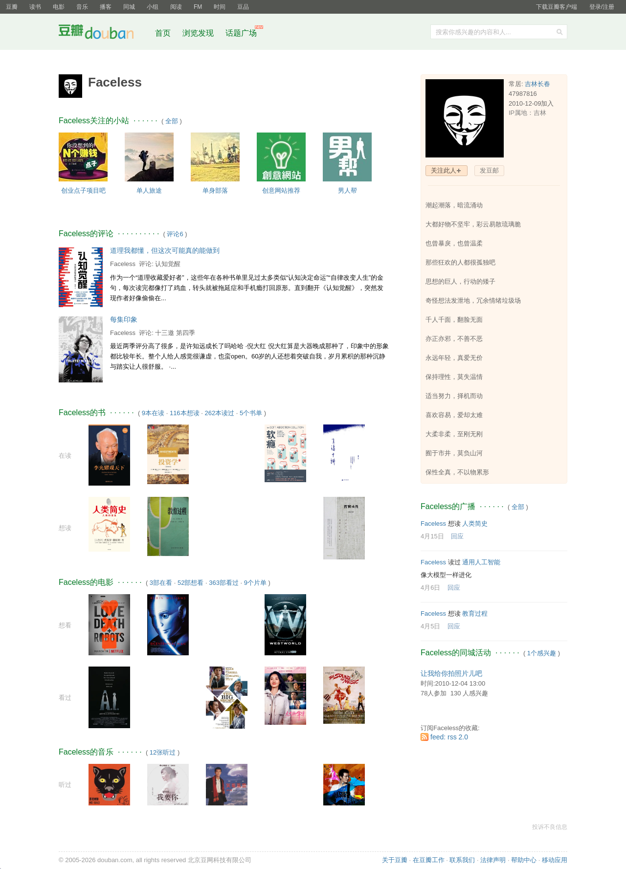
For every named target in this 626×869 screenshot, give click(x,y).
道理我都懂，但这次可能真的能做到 (165, 250)
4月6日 (430, 587)
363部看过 (224, 582)
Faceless (122, 263)
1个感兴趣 (541, 653)
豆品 (243, 6)
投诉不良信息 (549, 827)
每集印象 (123, 319)
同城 (129, 6)
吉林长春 (537, 84)
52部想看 (190, 582)
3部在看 (161, 582)
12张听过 (163, 752)
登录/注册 (601, 6)
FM (198, 6)
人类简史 (475, 523)
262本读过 (219, 413)
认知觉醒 (167, 263)
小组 (152, 6)
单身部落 (215, 190)
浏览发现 (199, 33)
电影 (59, 6)
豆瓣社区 (104, 33)
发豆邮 (489, 170)
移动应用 (554, 860)
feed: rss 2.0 (449, 737)
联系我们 (462, 860)
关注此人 (443, 170)
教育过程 (475, 613)
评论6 (175, 234)
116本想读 (185, 413)
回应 (457, 536)
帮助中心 (524, 860)
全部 (171, 121)
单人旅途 (149, 190)
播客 (106, 6)
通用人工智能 (481, 562)
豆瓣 (12, 6)
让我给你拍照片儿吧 (451, 673)
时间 (219, 6)
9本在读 (153, 413)
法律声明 (493, 860)
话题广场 (241, 33)
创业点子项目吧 (83, 190)
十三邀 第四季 (175, 332)
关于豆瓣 (394, 860)
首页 (163, 33)
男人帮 (347, 190)
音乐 (82, 6)
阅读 (176, 6)
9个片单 (255, 582)
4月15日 (432, 536)
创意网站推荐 (281, 190)
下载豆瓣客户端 (556, 6)
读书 (35, 6)
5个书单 (251, 413)
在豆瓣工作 (429, 860)
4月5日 (430, 626)
